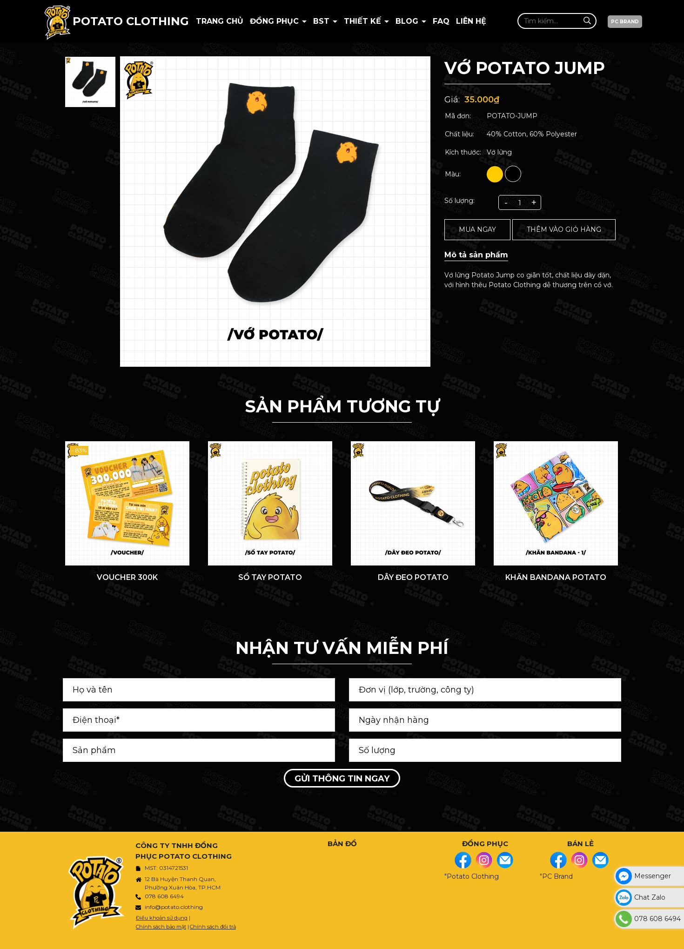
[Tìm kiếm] (587, 20)
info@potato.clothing (174, 906)
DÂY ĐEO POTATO (413, 577)
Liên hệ (471, 21)
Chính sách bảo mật (161, 926)
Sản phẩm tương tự (342, 406)
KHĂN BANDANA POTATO (555, 577)
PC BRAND (625, 22)
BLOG (408, 21)
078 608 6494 (164, 896)
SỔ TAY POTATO (270, 577)
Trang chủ (219, 21)
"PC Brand (556, 876)
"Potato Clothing (471, 876)
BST (322, 21)
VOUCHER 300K (127, 577)
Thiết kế (363, 21)
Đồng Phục (275, 21)
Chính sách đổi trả (213, 926)
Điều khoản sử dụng (162, 918)
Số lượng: (459, 200)
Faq (441, 21)
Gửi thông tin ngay (342, 779)
